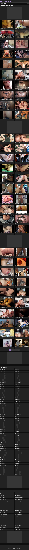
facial (2, 423)
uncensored (17, 444)
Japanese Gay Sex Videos (4, 501)
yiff (16, 470)
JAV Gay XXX (2, 493)
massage (17, 386)
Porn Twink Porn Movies (19, 503)
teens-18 (17, 440)
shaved (17, 429)
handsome (3, 448)
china (2, 395)
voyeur (17, 459)
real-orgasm (18, 414)
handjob (2, 446)
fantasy (2, 427)
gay (2, 438)
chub (2, 399)
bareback (3, 382)
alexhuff (2, 371)
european (2, 418)
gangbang (3, 435)
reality (17, 416)
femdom (2, 431)
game (2, 433)
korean (2, 472)
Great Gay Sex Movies (18, 499)
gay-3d (2, 440)
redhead (17, 418)
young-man (18, 472)
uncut (17, 446)
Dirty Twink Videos (18, 495)
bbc (1, 384)
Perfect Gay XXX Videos (19, 497)
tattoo (17, 435)
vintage (17, 457)
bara (2, 380)
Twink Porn (2, 495)
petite (17, 408)
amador (2, 373)
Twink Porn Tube (17, 523)
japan (2, 457)
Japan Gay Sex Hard (3, 527)
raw (16, 412)
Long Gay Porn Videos (18, 501)
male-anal (17, 380)
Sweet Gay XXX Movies (4, 510)
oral (16, 393)
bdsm (2, 386)
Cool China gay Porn (18, 512)
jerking (2, 463)
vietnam (17, 455)
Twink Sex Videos (3, 525)
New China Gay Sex (18, 525)
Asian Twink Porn (3, 523)
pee (16, 403)
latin (2, 474)
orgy (16, 397)
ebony (2, 412)
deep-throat (3, 403)
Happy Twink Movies (18, 508)
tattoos (17, 438)
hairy (2, 444)
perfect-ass (17, 405)
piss (16, 410)
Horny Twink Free (3, 508)
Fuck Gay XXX (2, 520)
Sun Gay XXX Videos (3, 516)
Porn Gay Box (2, 512)
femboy (2, 429)
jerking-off (3, 465)
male (16, 378)
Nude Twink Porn (3, 499)
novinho (17, 391)
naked (17, 388)
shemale (17, 431)
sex (16, 425)
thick (16, 442)
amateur (2, 376)
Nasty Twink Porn (18, 527)
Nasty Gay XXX (17, 529)
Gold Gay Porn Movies (18, 514)
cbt (1, 393)
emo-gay (2, 414)
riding (17, 420)
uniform (17, 450)
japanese (2, 459)
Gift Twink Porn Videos (18, 510)
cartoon (2, 391)
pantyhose (17, 401)
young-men (18, 474)
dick (2, 408)
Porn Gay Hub (17, 518)
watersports (17, 461)
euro (2, 416)
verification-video (18, 453)
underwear (17, 448)
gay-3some (3, 442)
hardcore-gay (3, 453)
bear (2, 388)
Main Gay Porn (2, 497)
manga (17, 384)
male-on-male (18, 382)
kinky (2, 468)
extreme (2, 420)
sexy (16, 427)
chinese (2, 397)
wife (16, 465)
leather (17, 371)
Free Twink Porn (17, 520)
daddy (2, 401)
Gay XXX (16, 516)
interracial (3, 455)
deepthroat (3, 405)
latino (17, 369)
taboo (17, 433)
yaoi (16, 468)
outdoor (17, 399)
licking (17, 373)
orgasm (17, 395)
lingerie (17, 376)
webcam (17, 463)
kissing (2, 470)
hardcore (3, 450)
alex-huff (2, 369)
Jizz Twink (2, 518)
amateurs (2, 378)
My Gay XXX (2, 529)
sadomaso (17, 423)
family (2, 425)
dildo (2, 410)
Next (19, 350)
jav (1, 461)
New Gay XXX (2, 503)
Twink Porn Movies (3, 514)
